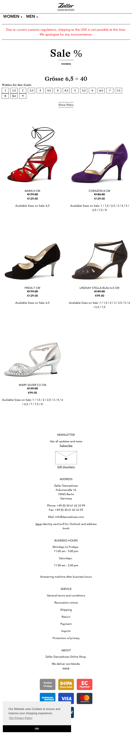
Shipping (66, 609)
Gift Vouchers (66, 467)
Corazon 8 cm (99, 190)
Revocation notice (66, 602)
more (66, 668)
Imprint (66, 631)
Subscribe (66, 445)
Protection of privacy (66, 638)
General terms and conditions (66, 595)
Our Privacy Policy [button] (20, 718)
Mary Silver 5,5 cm (32, 385)
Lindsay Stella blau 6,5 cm (99, 288)
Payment (66, 624)
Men (30, 16)
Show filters (66, 104)
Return (66, 616)
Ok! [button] (37, 728)
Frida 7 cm (32, 288)
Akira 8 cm (32, 190)
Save (39, 524)
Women (11, 16)
